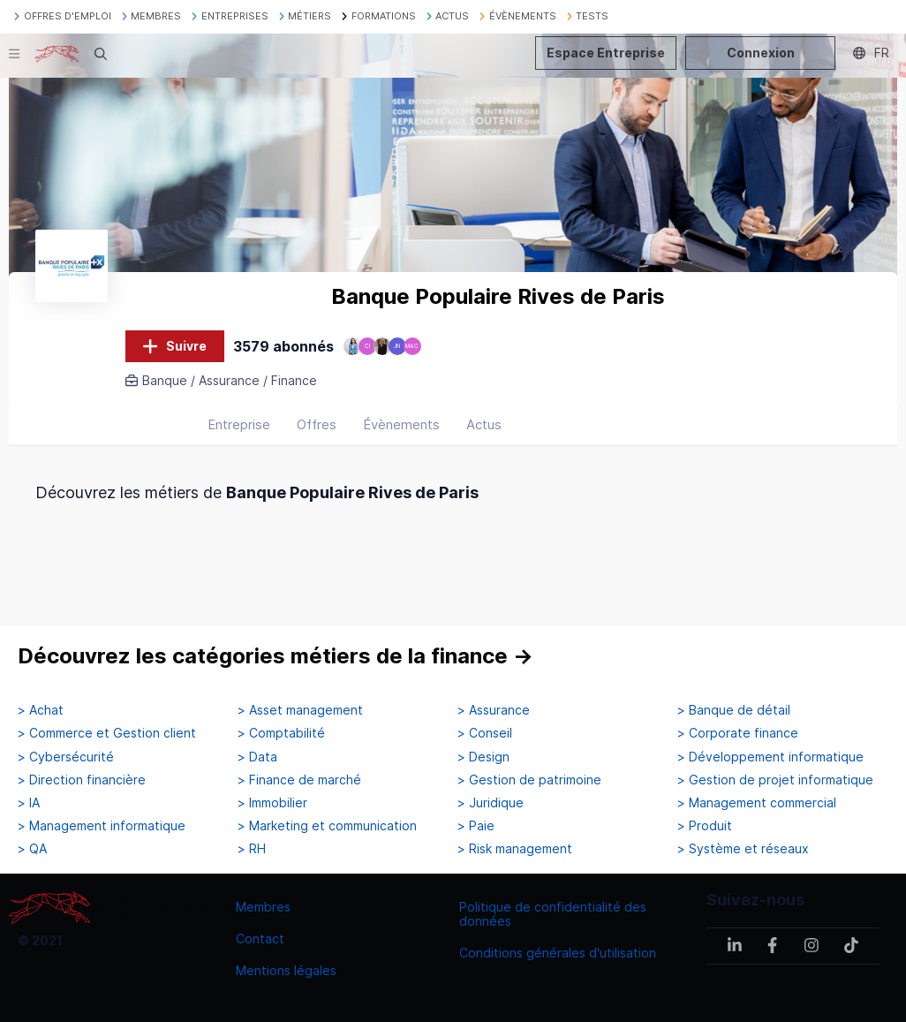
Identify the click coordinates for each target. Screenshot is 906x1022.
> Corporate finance (737, 733)
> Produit (704, 826)
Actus (484, 424)
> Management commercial (756, 803)
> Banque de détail (733, 710)
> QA (32, 849)
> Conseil (484, 733)
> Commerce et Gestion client (107, 733)
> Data (257, 757)
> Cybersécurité (66, 757)
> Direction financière (82, 780)
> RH (252, 849)
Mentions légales (286, 970)
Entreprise (239, 424)
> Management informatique (101, 826)
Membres (263, 906)
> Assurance (493, 710)
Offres (316, 424)
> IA (29, 803)
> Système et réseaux (743, 849)
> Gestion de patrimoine (529, 780)
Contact (260, 938)
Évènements (401, 424)
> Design (483, 757)
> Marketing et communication (327, 826)
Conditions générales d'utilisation (557, 952)
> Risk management (514, 849)
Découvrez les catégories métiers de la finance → (275, 656)
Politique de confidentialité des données (552, 913)
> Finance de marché (299, 780)
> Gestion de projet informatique (775, 780)
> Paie (476, 826)
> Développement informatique (770, 757)
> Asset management (300, 710)
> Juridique (490, 803)
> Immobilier (272, 803)
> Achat (41, 710)
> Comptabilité (281, 733)
